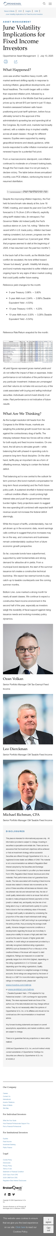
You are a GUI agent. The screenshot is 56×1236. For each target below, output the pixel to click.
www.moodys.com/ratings (18, 984)
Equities (5, 1138)
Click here (20, 1227)
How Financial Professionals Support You (16, 1123)
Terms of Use (7, 1168)
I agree (48, 1220)
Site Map (6, 1108)
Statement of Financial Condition (13, 1171)
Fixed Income (7, 1141)
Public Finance (7, 1147)
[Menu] (50, 3)
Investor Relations (8, 1102)
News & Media (7, 1105)
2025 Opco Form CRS (10, 1174)
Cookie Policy (7, 1160)
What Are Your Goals (9, 1120)
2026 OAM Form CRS (10, 1177)
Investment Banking (9, 1144)
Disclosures (6, 1162)
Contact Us (6, 1096)
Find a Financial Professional (12, 1126)
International (7, 1099)
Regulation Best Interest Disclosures (14, 1180)
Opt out (48, 1229)
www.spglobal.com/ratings (21, 989)
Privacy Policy (7, 1165)
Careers (5, 1093)
